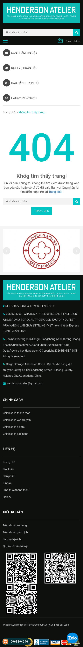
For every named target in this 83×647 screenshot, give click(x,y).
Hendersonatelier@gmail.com (25, 383)
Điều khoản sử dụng (15, 525)
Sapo (66, 624)
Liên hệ (7, 497)
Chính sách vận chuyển (17, 419)
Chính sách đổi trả (14, 426)
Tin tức (7, 483)
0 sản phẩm (73, 41)
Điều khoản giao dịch (15, 532)
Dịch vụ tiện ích (12, 539)
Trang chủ (9, 112)
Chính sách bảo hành (15, 433)
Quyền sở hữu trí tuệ (15, 546)
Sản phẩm (9, 476)
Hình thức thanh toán (16, 490)
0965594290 (19, 641)
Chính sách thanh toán (16, 413)
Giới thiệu (8, 469)
